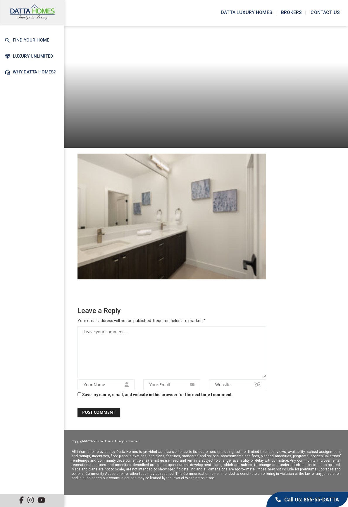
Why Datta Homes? (30, 72)
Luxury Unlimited (28, 56)
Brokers (291, 12)
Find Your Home (26, 40)
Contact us (324, 12)
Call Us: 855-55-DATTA (307, 499)
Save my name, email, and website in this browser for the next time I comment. (157, 398)
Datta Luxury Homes (246, 12)
